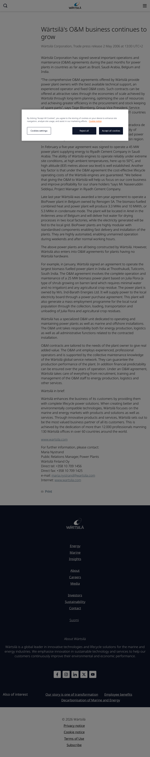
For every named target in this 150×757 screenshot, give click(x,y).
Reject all (84, 130)
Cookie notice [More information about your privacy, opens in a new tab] (95, 121)
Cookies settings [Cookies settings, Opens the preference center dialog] (39, 130)
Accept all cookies (111, 130)
